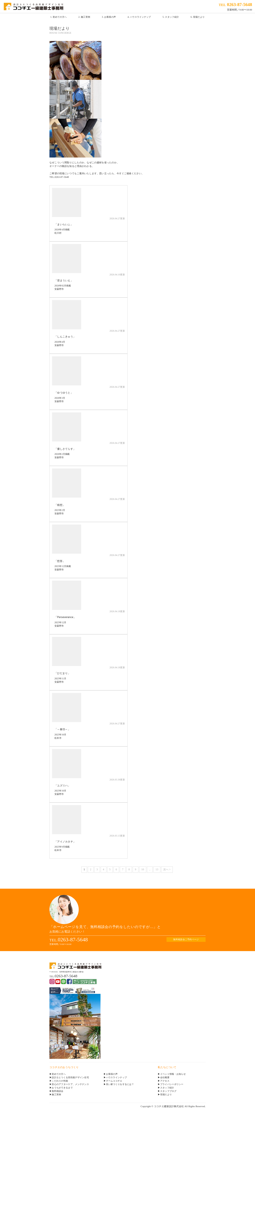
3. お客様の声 (109, 17)
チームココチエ (114, 1081)
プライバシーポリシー (171, 1084)
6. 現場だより (198, 17)
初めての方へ (59, 1074)
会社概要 (164, 1077)
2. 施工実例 (84, 17)
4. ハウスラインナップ (139, 17)
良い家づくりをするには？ (120, 1084)
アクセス (164, 1081)
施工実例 (56, 1094)
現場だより (166, 1094)
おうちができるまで (62, 1087)
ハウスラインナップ (116, 1077)
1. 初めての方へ (58, 17)
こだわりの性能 (60, 1081)
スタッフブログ (168, 1091)
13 (156, 869)
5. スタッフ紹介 (171, 17)
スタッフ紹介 (167, 1087)
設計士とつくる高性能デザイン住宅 (70, 1077)
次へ (166, 869)
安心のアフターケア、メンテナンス (70, 1084)
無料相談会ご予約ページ (186, 939)
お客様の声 (112, 1074)
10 (142, 869)
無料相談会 (57, 1091)
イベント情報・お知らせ (173, 1074)
